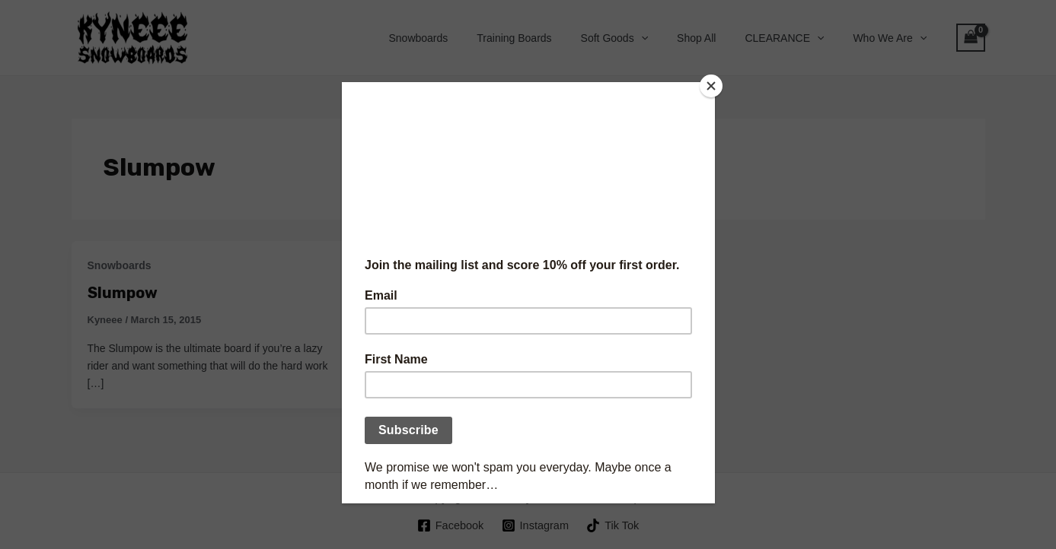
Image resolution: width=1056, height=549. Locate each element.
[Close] (711, 86)
